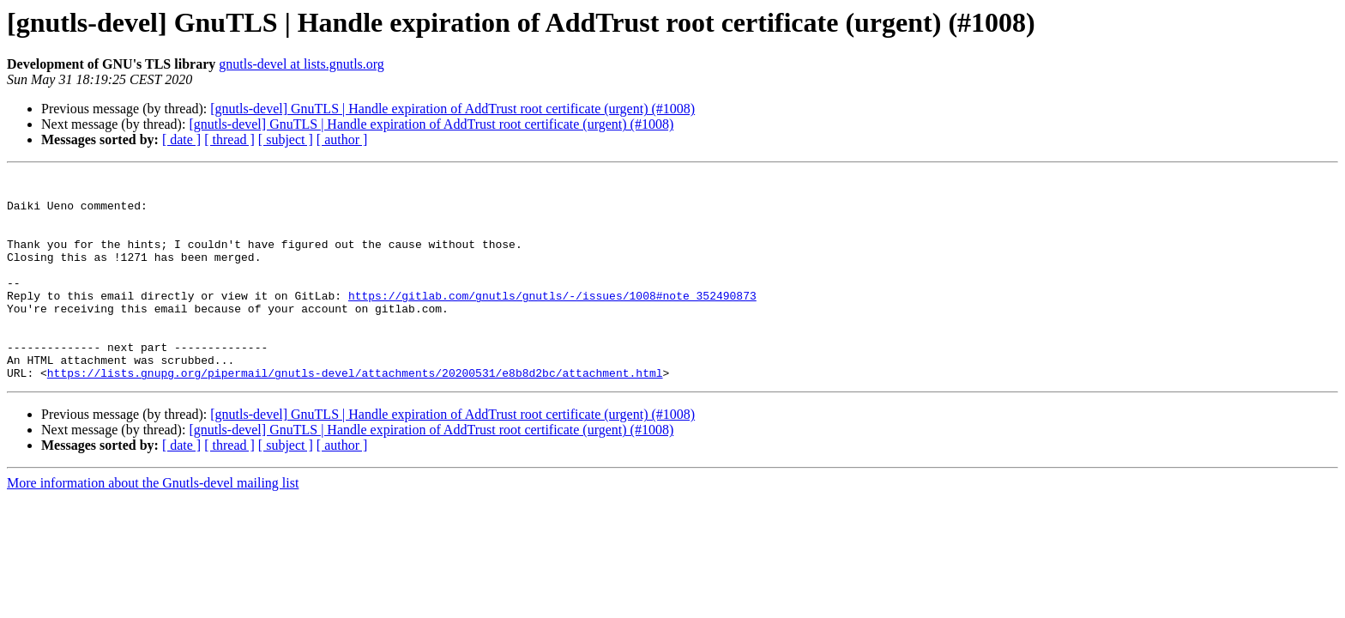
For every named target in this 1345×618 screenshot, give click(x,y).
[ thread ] (229, 139)
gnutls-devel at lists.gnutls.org (301, 64)
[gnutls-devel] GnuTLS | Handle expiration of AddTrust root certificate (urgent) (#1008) (452, 108)
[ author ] (342, 139)
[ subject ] (285, 139)
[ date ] (181, 139)
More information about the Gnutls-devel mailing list (153, 524)
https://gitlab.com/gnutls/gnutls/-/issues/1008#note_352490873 (552, 321)
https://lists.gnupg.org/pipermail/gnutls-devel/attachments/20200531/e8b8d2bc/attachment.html (355, 413)
